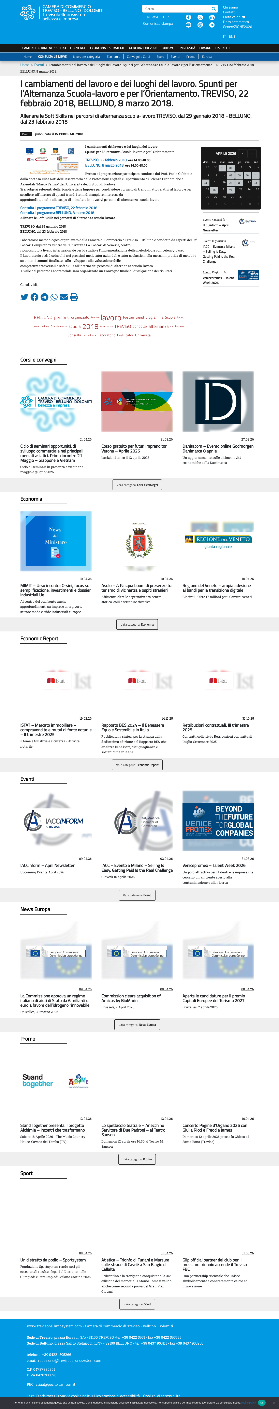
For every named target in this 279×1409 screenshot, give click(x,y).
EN (231, 36)
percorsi (62, 317)
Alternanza (106, 326)
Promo (190, 56)
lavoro (110, 317)
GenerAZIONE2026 (143, 47)
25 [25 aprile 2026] (257, 189)
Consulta (74, 335)
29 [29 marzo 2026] (207, 167)
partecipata (89, 335)
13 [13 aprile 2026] (215, 182)
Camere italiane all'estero (44, 47)
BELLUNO (43, 317)
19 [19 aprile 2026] (207, 189)
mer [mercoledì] (230, 162)
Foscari (128, 317)
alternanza (159, 326)
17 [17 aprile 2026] (249, 182)
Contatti (229, 12)
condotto (140, 326)
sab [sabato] (256, 162)
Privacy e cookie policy (73, 1396)
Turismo (167, 47)
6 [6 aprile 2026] (216, 174)
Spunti (180, 317)
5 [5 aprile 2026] (208, 174)
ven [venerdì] (247, 162)
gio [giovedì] (239, 162)
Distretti (222, 47)
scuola (75, 326)
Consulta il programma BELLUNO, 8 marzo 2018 (57, 212)
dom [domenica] (205, 162)
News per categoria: (86, 56)
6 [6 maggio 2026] (233, 204)
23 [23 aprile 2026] (241, 189)
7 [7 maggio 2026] (242, 204)
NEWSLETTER (158, 17)
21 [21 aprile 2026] (224, 189)
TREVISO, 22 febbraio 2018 (106, 160)
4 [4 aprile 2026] (258, 167)
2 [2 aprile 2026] (242, 167)
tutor (129, 335)
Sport (160, 56)
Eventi (175, 56)
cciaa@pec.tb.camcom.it (55, 1384)
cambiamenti (177, 326)
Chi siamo (230, 7)
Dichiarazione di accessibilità (117, 1396)
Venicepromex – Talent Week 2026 (218, 280)
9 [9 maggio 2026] (258, 204)
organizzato (80, 317)
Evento (95, 317)
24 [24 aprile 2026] (249, 189)
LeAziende (78, 47)
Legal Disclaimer (40, 1396)
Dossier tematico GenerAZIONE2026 (237, 24)
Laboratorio (107, 335)
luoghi (120, 335)
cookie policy (248, 1402)
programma (154, 317)
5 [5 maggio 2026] (225, 204)
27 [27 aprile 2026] (215, 197)
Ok (261, 1402)
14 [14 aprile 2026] (224, 182)
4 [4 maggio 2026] (216, 204)
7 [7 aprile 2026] (225, 174)
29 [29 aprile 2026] (232, 197)
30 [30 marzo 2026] (215, 167)
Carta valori (234, 17)
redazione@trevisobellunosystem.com (69, 1360)
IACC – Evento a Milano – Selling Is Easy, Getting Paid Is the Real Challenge (219, 254)
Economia (113, 56)
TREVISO (122, 326)
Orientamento (59, 326)
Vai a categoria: (137, 485)
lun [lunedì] (214, 162)
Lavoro (205, 47)
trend (140, 317)
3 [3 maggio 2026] (208, 204)
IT (224, 36)
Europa (207, 56)
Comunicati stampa (158, 23)
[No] (274, 1403)
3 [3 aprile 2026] (250, 167)
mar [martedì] (222, 162)
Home (28, 56)
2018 (90, 326)
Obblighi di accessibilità (161, 1396)
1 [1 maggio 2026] (250, 197)
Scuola (170, 317)
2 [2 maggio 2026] (258, 197)
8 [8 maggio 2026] (250, 204)
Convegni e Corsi (138, 56)
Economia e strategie (107, 47)
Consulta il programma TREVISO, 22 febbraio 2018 (58, 208)
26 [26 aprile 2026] (207, 197)
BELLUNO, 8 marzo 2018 (104, 165)
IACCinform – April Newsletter (216, 227)
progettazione (41, 326)
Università (186, 47)
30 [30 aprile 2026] (241, 197)
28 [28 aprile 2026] (224, 197)
